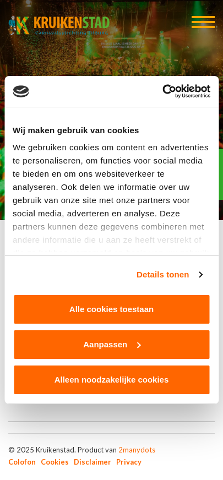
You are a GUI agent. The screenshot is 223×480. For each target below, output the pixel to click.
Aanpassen (111, 344)
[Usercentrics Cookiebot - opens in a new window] (162, 91)
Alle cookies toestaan (111, 309)
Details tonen (163, 274)
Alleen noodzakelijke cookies (112, 379)
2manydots (136, 449)
